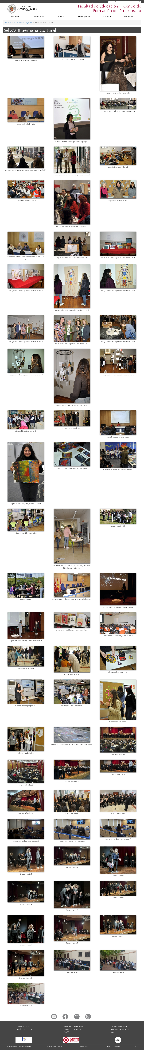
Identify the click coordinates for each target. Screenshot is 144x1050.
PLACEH (67, 1032)
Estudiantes (38, 16)
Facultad (15, 16)
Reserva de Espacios (119, 1026)
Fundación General (24, 1029)
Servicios (128, 16)
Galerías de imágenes (23, 22)
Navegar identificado (96, 2)
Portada (8, 22)
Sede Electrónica (23, 1026)
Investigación (84, 16)
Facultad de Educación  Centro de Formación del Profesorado (109, 8)
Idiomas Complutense (73, 1029)
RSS (136, 1046)
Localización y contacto (54, 1046)
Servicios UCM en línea (73, 1026)
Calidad (107, 16)
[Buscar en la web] (139, 2)
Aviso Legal (84, 1046)
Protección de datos (113, 1046)
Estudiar (60, 16)
